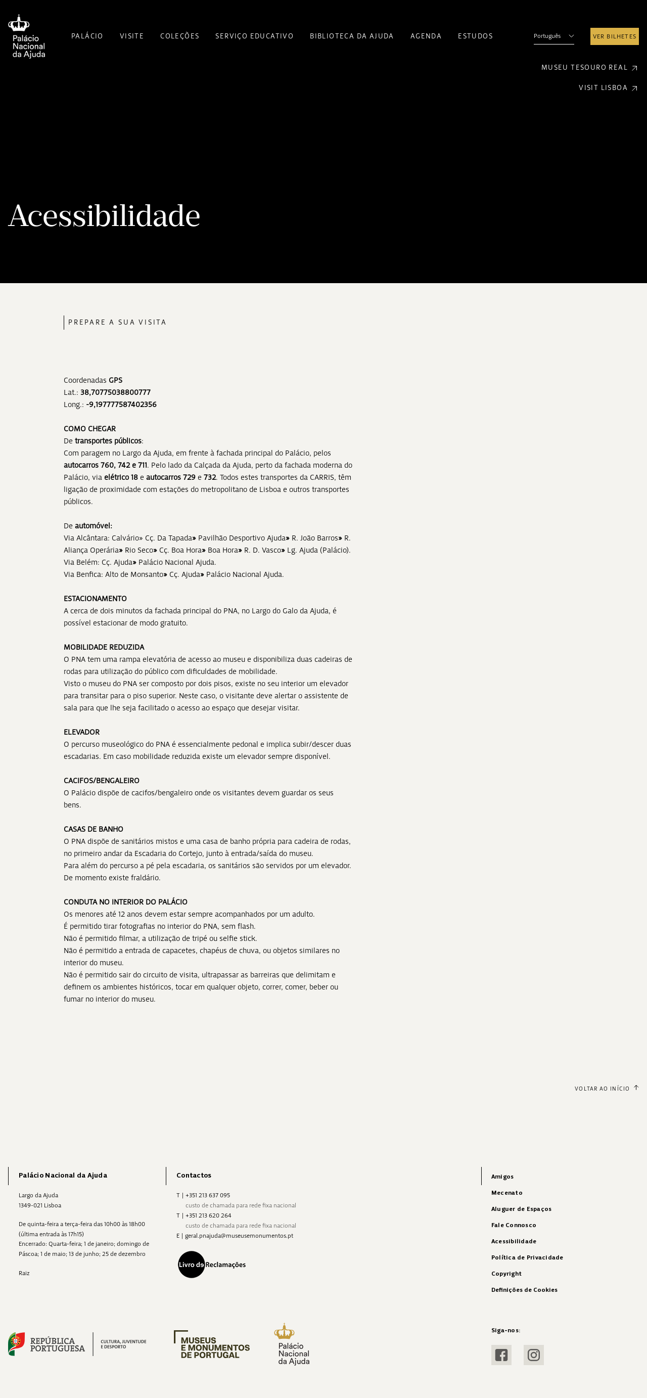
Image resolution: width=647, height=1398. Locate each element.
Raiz (24, 1273)
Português (554, 35)
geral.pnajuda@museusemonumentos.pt (239, 1235)
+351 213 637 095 (208, 1195)
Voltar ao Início (607, 1088)
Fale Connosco (513, 1225)
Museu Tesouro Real (590, 68)
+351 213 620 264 (209, 1215)
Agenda (426, 36)
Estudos (475, 36)
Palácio (87, 36)
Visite (132, 36)
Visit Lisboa (609, 88)
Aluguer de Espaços (521, 1209)
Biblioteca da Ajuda (352, 36)
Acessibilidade (513, 1241)
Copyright (506, 1274)
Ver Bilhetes (614, 36)
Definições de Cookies (524, 1290)
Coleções (179, 36)
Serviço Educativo (254, 36)
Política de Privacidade (527, 1257)
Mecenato (507, 1193)
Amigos (502, 1177)
